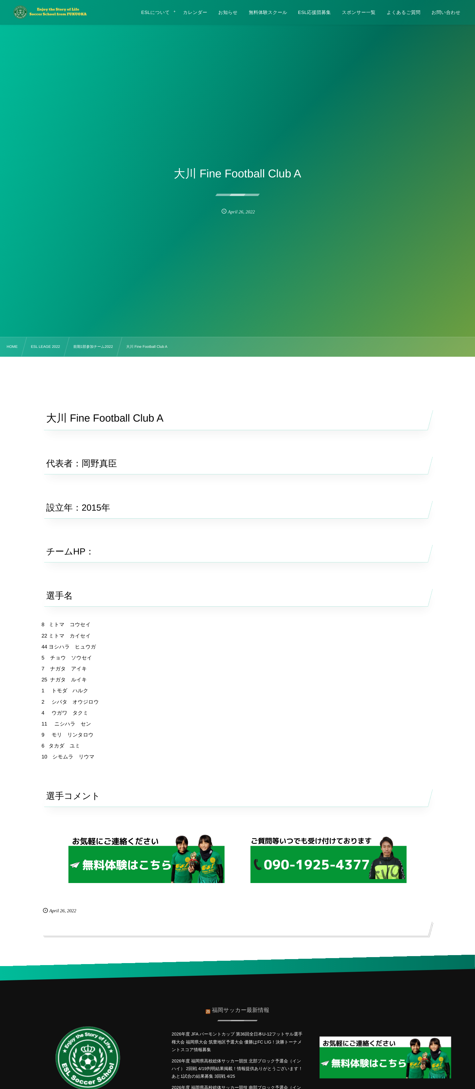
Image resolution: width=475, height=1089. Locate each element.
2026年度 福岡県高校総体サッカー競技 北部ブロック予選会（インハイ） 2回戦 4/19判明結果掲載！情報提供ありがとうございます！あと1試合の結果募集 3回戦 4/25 (237, 1068)
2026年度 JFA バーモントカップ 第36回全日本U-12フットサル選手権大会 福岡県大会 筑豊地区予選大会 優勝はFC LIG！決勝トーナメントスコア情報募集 (237, 1042)
